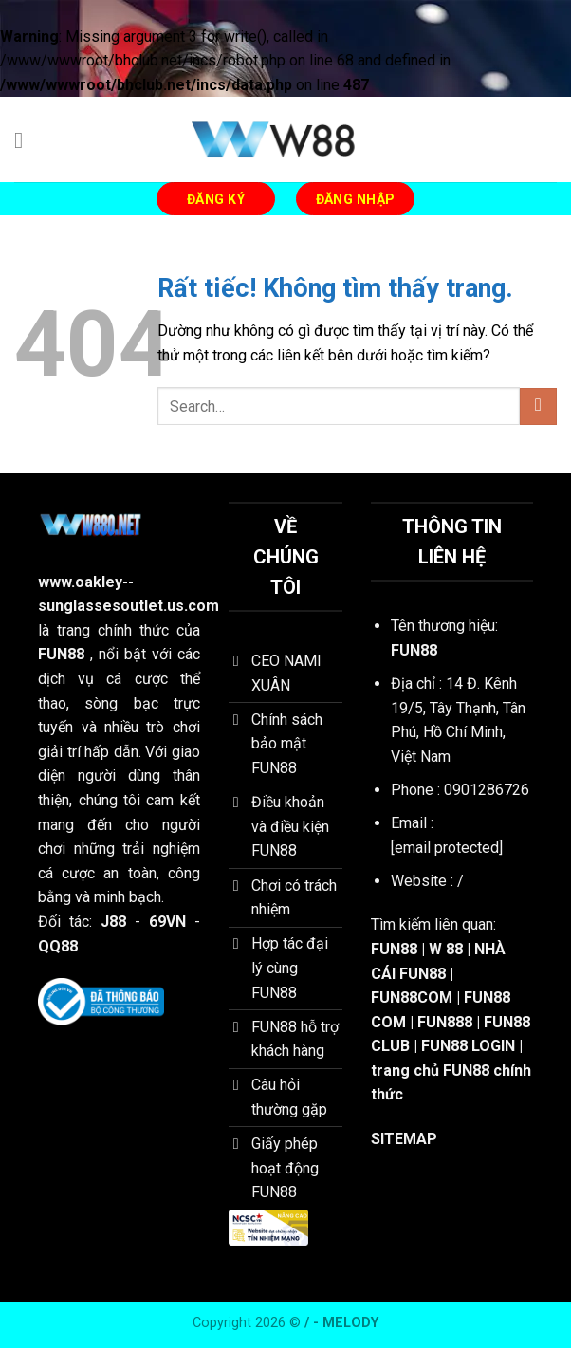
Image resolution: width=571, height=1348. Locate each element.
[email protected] (447, 848)
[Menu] (25, 140)
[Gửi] (538, 406)
